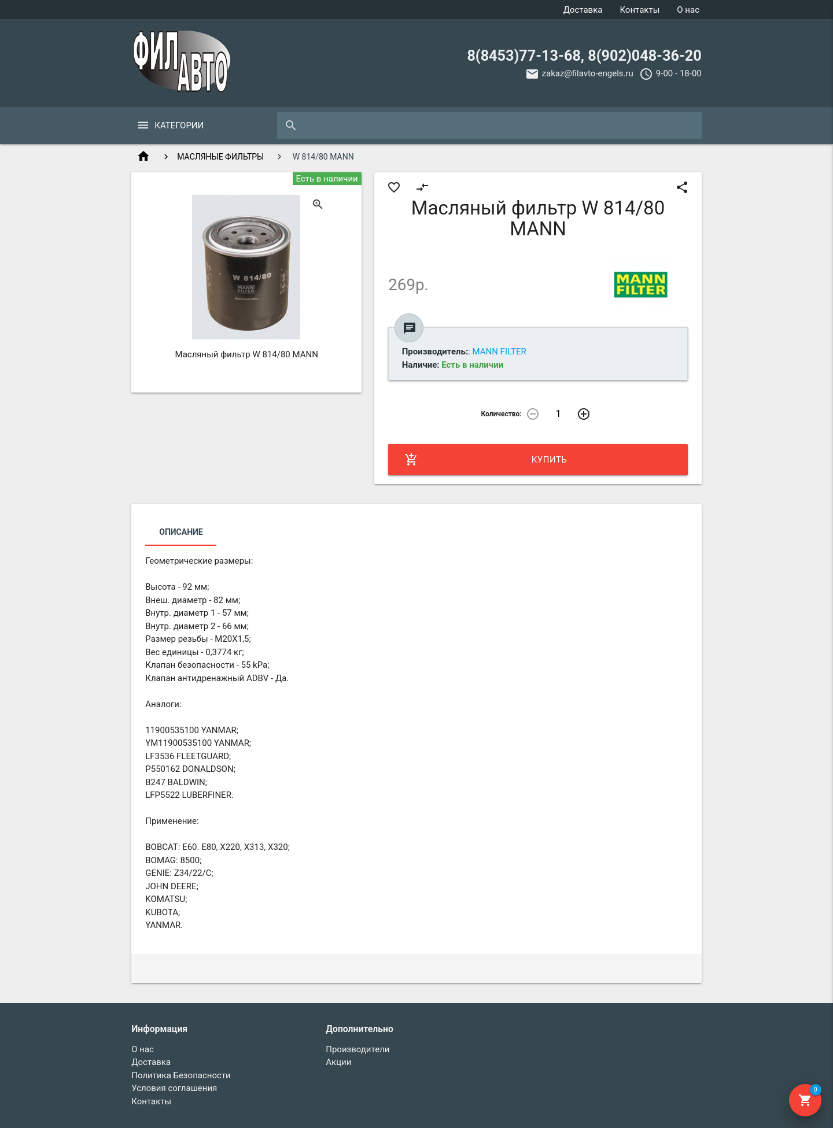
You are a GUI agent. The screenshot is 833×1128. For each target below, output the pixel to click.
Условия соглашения (174, 1088)
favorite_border (394, 187)
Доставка (583, 10)
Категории (179, 125)
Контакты (639, 10)
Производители (357, 1049)
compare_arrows (422, 187)
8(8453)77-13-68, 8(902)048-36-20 (584, 55)
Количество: (501, 414)
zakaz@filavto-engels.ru (587, 73)
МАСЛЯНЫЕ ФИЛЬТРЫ (220, 156)
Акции (338, 1062)
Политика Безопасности (181, 1075)
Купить (485, 459)
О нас (688, 10)
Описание (180, 532)
